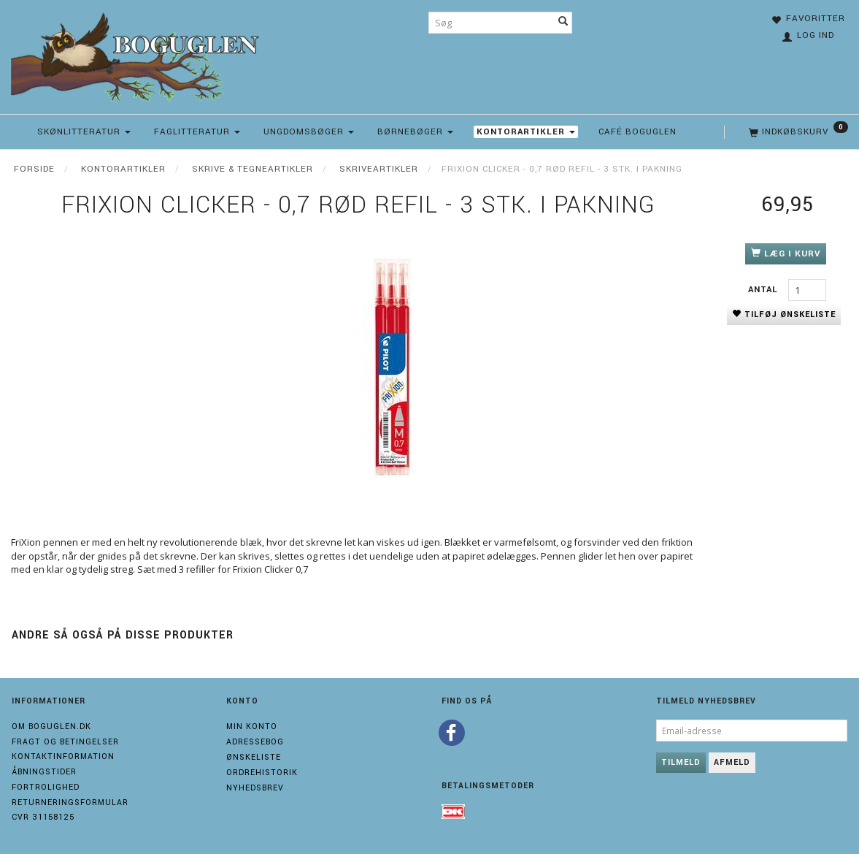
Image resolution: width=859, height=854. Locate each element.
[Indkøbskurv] (797, 132)
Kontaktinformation (63, 756)
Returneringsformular (70, 802)
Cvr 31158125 (43, 817)
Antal (764, 289)
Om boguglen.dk (51, 726)
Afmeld (732, 762)
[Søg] (563, 22)
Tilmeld (681, 762)
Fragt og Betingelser (65, 741)
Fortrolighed (46, 787)
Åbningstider (44, 771)
